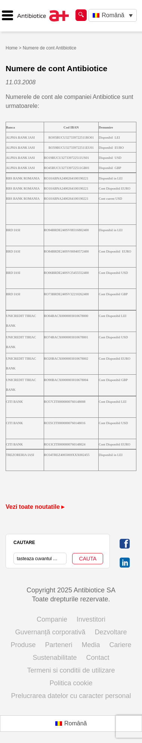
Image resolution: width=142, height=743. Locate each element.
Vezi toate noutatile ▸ (35, 507)
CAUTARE (24, 542)
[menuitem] (113, 15)
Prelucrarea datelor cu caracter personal (71, 696)
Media (91, 645)
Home (12, 48)
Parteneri (58, 645)
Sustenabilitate (55, 657)
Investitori (91, 619)
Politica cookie (70, 683)
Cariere (120, 645)
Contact (97, 657)
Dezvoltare (111, 632)
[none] (113, 15)
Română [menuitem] (113, 15)
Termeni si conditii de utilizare (71, 670)
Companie (52, 619)
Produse (23, 645)
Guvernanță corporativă (50, 632)
